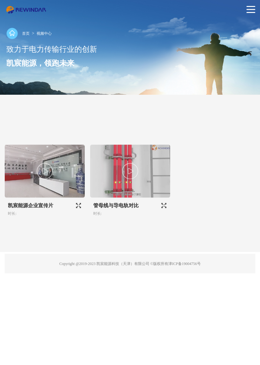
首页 (26, 33)
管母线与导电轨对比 (116, 214)
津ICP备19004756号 (184, 272)
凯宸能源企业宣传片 (30, 214)
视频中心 (44, 33)
